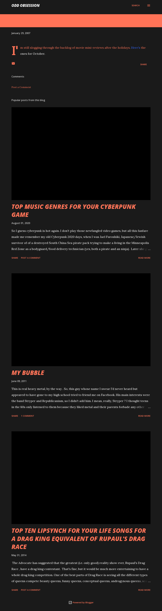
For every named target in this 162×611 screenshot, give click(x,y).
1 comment (27, 415)
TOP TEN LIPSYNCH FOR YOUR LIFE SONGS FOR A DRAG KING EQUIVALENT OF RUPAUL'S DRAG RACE (78, 538)
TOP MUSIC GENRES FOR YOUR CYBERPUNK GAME (73, 210)
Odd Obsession (25, 5)
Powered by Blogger (81, 602)
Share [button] (143, 64)
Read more (144, 257)
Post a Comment (21, 87)
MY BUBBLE (27, 372)
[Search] (136, 5)
